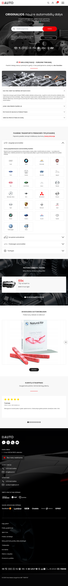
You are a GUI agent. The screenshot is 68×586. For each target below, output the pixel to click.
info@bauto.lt (10, 472)
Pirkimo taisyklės (7, 554)
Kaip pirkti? (5, 524)
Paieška (50, 29)
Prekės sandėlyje (7, 537)
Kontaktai (5, 550)
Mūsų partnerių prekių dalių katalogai (14, 541)
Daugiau (34, 369)
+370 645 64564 (11, 468)
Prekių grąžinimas (7, 528)
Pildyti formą (48, 38)
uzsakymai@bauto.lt (12, 485)
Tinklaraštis (5, 545)
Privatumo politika (8, 558)
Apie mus (5, 532)
